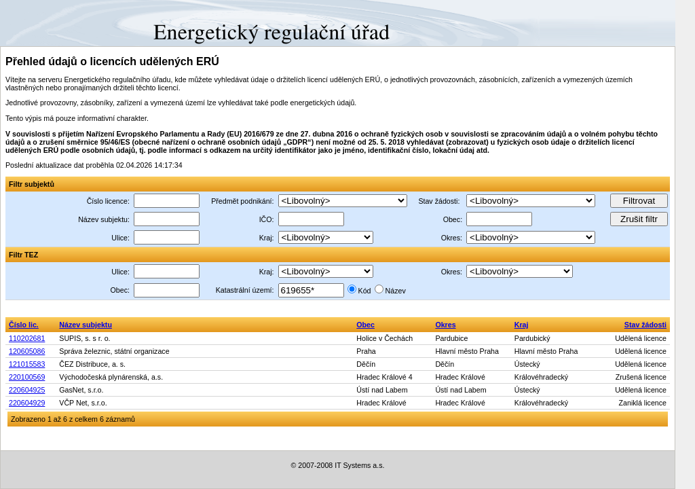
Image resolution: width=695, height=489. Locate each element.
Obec (365, 325)
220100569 (27, 377)
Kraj (521, 325)
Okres (445, 325)
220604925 (27, 390)
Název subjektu (85, 325)
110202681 (27, 338)
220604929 (27, 403)
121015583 (27, 364)
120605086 (27, 351)
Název (396, 291)
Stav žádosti (645, 325)
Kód (364, 291)
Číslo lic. (24, 325)
